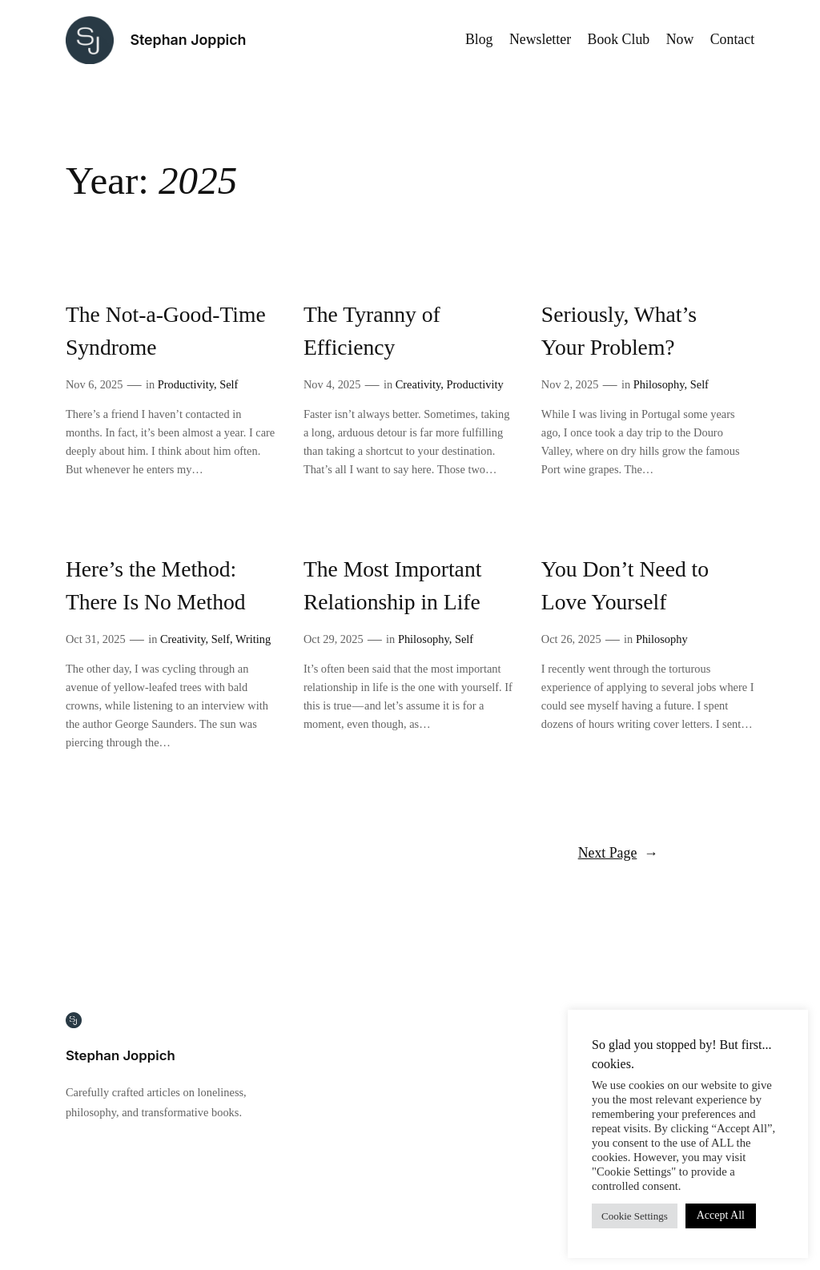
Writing (253, 639)
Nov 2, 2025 (570, 384)
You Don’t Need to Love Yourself (625, 585)
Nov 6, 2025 (94, 384)
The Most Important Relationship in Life (392, 585)
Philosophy (659, 384)
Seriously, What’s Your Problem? (619, 331)
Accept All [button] (721, 1215)
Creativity (418, 384)
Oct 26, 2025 (571, 639)
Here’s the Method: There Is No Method (156, 585)
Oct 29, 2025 (333, 639)
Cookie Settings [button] (634, 1216)
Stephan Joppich (188, 39)
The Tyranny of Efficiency (371, 331)
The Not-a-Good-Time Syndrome (166, 331)
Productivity (186, 384)
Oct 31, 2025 (96, 639)
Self (228, 384)
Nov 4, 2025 (332, 384)
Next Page (618, 853)
